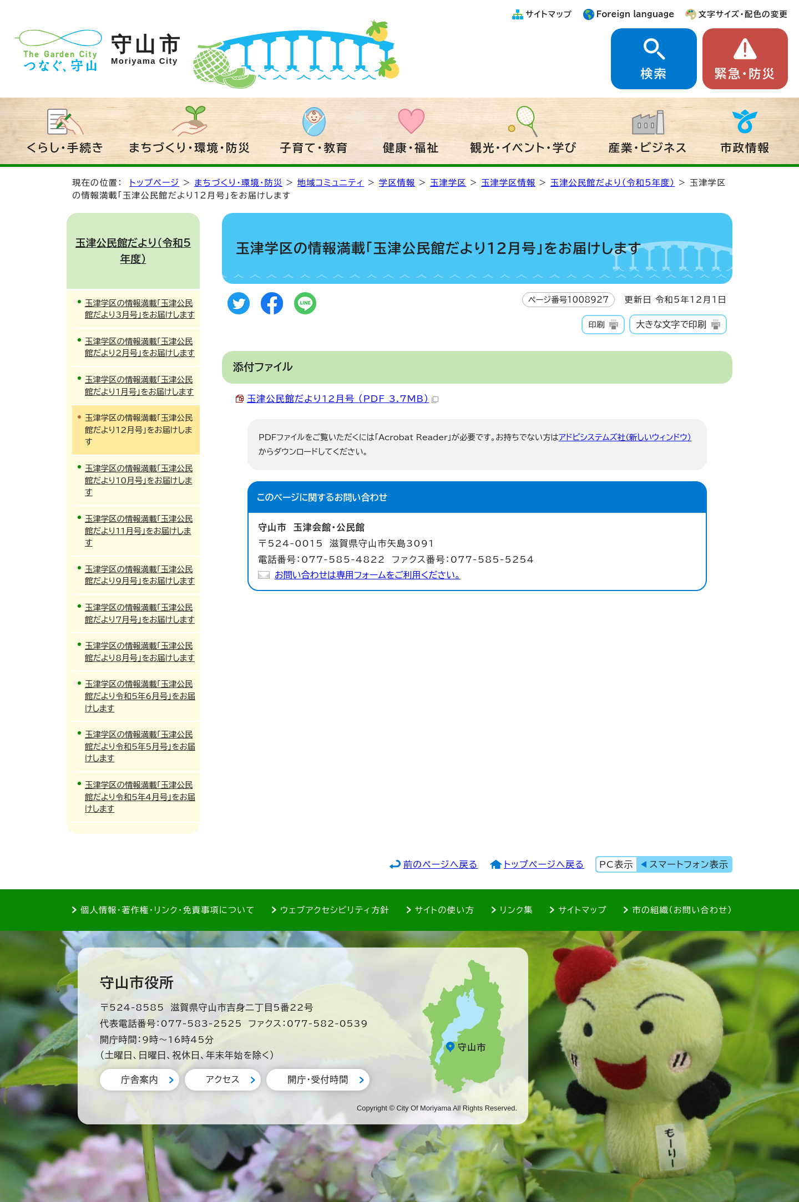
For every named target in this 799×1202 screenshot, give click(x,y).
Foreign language (635, 14)
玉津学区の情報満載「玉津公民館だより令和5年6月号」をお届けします (140, 696)
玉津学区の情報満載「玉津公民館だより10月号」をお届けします (139, 480)
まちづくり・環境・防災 (190, 147)
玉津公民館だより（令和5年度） (612, 183)
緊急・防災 (745, 74)
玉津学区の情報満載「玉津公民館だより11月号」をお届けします (139, 531)
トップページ (154, 183)
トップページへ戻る (544, 864)
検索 (653, 74)
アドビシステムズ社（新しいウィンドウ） (625, 437)
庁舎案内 (139, 1079)
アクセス (223, 1079)
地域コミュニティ (330, 183)
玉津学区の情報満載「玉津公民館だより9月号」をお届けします (140, 575)
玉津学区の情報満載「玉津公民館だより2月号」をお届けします (140, 347)
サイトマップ (548, 14)
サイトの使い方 (444, 910)
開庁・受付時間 (317, 1079)
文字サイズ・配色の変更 (743, 14)
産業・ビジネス (648, 147)
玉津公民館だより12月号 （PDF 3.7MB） (342, 398)
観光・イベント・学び (524, 147)
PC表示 (616, 864)
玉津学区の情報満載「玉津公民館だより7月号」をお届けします (140, 613)
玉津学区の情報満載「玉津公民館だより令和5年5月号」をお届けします (140, 746)
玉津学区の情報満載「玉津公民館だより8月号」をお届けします (140, 651)
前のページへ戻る (440, 864)
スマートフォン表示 (689, 864)
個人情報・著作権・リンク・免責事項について (167, 910)
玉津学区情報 (508, 183)
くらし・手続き (65, 147)
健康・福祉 (411, 147)
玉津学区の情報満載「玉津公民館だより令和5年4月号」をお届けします (140, 797)
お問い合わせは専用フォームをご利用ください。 (368, 575)
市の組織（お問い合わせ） (682, 910)
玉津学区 (448, 183)
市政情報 (745, 147)
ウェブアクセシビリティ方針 (335, 910)
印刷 (596, 324)
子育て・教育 (314, 147)
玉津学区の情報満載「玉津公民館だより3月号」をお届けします (140, 309)
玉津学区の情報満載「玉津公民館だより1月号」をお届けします (139, 385)
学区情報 (397, 183)
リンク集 (516, 910)
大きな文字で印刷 (671, 324)
